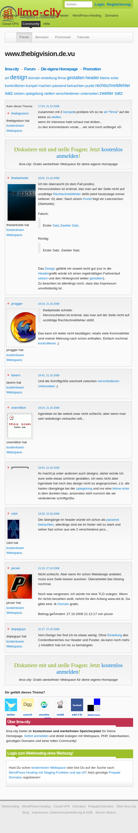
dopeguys (18, 629)
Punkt (87, 199)
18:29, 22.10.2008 (48, 513)
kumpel (32, 86)
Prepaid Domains (100, 806)
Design (50, 268)
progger (17, 303)
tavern (15, 375)
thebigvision (20, 113)
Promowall (62, 37)
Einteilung (115, 635)
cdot (14, 513)
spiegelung (34, 93)
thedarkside (19, 178)
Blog (25, 812)
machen (45, 86)
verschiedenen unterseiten (77, 93)
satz (9, 93)
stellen (49, 93)
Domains (111, 15)
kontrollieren (15, 86)
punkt (89, 86)
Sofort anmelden (36, 736)
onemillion (18, 407)
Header (43, 273)
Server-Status (105, 812)
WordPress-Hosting (86, 15)
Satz (56, 225)
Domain (63, 604)
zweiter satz (111, 93)
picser (15, 568)
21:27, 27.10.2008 (48, 629)
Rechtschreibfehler (67, 194)
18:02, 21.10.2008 (48, 178)
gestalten (76, 77)
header (92, 77)
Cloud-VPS (10, 24)
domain (34, 78)
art (7, 78)
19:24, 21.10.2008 (48, 407)
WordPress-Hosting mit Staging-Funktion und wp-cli (47, 772)
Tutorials (83, 37)
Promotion (92, 69)
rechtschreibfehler (112, 85)
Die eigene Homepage (59, 69)
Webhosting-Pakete (54, 15)
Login (100, 4)
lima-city (12, 69)
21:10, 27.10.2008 (48, 568)
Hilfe (46, 24)
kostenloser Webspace (19, 15)
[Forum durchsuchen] (78, 4)
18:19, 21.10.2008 (48, 303)
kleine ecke (109, 78)
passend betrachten (68, 86)
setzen (19, 93)
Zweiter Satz (69, 225)
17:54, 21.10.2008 (48, 106)
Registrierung (119, 4)
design (18, 77)
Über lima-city (126, 806)
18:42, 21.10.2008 (48, 375)
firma (62, 78)
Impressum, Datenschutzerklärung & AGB (62, 812)
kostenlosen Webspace (48, 767)
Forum (24, 37)
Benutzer (42, 37)
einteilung (49, 78)
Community (31, 24)
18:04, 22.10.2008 (48, 467)
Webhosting (10, 806)
